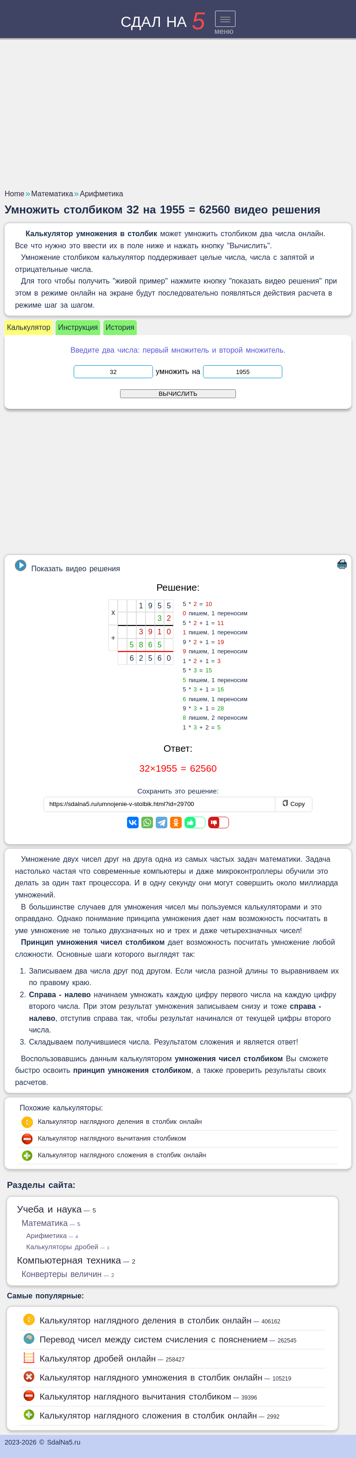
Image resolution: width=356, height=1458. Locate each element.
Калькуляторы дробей (67, 1247)
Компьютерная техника (76, 1260)
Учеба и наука (56, 1209)
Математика (50, 1223)
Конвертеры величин (67, 1274)
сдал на (163, 21)
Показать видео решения (67, 566)
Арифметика (52, 1235)
